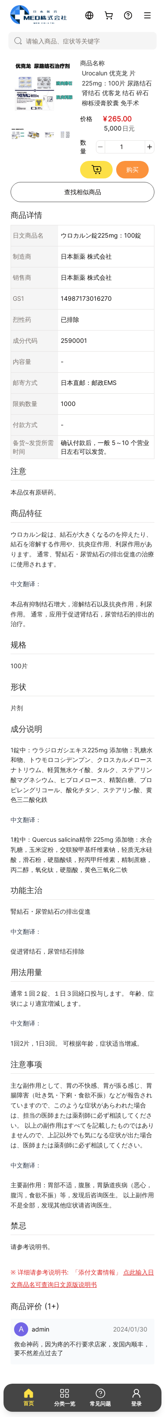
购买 (132, 169)
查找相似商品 (82, 192)
